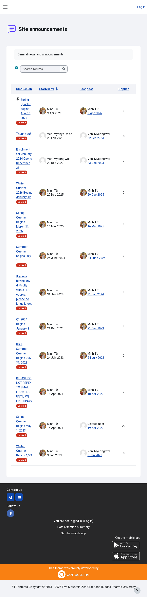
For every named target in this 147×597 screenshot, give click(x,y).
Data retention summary (73, 527)
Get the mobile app (73, 533)
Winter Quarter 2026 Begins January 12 (24, 190)
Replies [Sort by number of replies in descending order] (123, 89)
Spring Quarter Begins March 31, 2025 (22, 222)
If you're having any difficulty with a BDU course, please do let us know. (24, 290)
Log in (141, 7)
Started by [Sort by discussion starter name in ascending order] (46, 89)
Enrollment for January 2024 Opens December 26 (24, 159)
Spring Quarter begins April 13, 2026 (26, 109)
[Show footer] (137, 590)
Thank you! (23, 134)
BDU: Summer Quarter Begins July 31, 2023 (23, 353)
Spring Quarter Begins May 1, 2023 (23, 423)
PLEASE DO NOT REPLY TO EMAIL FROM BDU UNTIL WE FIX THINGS (24, 389)
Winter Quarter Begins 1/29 (24, 450)
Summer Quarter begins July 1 (23, 253)
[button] (16, 69)
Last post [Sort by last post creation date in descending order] (86, 89)
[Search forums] (40, 69)
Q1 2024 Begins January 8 (22, 324)
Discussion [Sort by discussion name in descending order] (24, 89)
